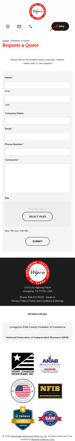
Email (8, 128)
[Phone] (31, 26)
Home (5, 40)
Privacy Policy (19, 300)
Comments (12, 159)
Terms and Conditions (41, 300)
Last (7, 104)
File (7, 198)
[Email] (19, 26)
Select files (37, 216)
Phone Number (14, 144)
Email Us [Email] (50, 297)
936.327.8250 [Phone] (36, 297)
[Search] (42, 26)
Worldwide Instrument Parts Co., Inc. (28, 436)
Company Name (14, 113)
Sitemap (59, 300)
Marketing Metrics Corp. (43, 439)
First (7, 91)
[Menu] (8, 26)
